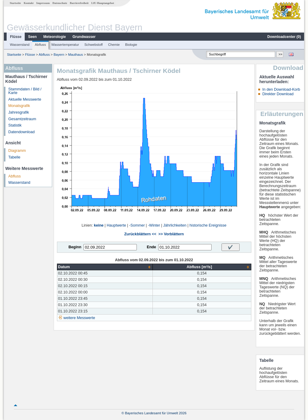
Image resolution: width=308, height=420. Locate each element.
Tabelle (14, 157)
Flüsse (15, 37)
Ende (151, 247)
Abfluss (40, 44)
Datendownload (21, 132)
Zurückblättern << (140, 234)
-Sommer (137, 225)
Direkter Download (278, 94)
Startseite (15, 3)
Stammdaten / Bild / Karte (25, 91)
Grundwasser (84, 37)
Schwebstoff (93, 44)
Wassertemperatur (65, 44)
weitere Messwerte (79, 318)
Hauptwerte (116, 225)
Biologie (131, 44)
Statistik (15, 125)
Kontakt (29, 3)
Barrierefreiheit (79, 3)
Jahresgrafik (18, 112)
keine (98, 225)
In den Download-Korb (281, 89)
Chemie (114, 44)
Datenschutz (59, 3)
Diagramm (17, 151)
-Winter (154, 225)
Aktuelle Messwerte (24, 99)
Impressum (43, 3)
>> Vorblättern (171, 234)
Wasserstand (20, 44)
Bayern (59, 54)
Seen (32, 37)
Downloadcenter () (284, 37)
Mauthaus (75, 54)
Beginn (74, 247)
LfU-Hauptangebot (102, 3)
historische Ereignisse (208, 225)
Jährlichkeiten (175, 225)
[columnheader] (105, 267)
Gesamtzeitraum (22, 119)
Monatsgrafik (19, 106)
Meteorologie (54, 37)
